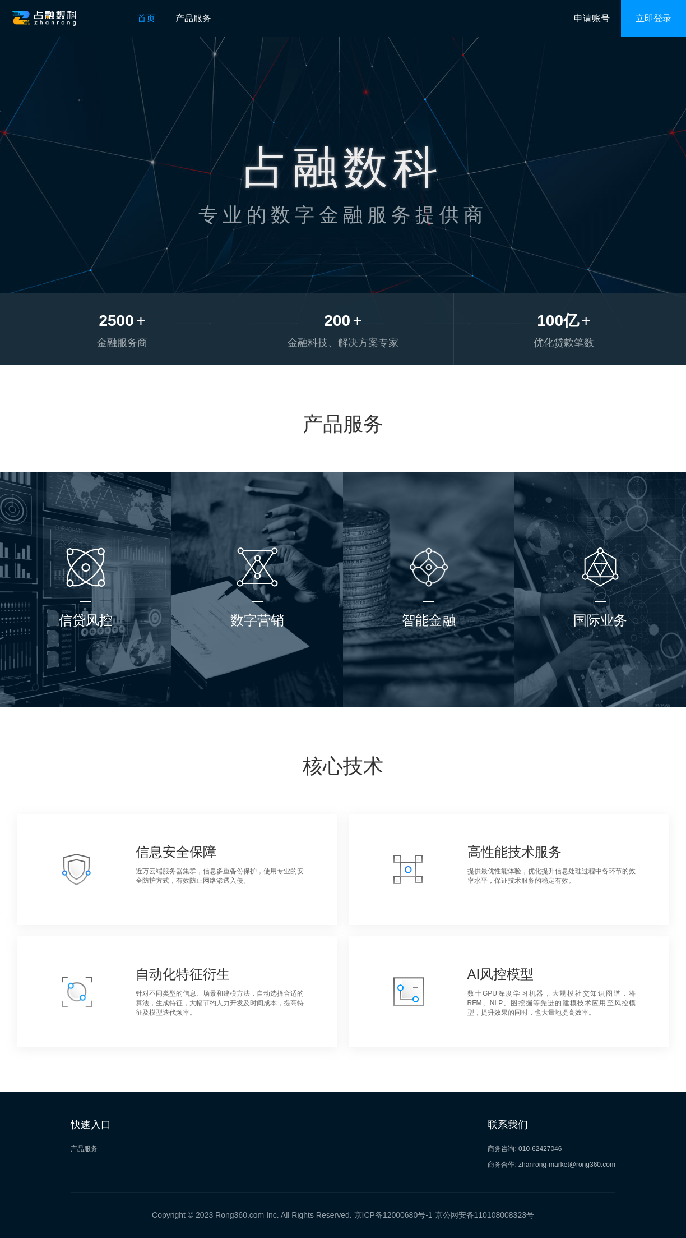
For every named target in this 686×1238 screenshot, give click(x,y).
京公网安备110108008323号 (484, 1215)
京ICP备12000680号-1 (393, 1215)
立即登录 (653, 18)
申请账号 (592, 18)
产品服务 (193, 18)
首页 (146, 18)
